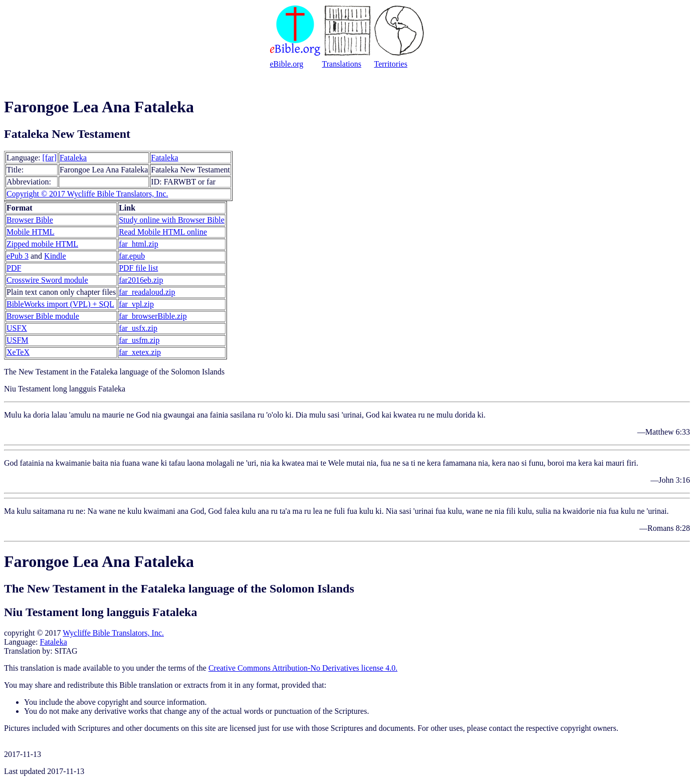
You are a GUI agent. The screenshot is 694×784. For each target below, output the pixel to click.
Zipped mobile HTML (42, 244)
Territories (390, 64)
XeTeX (18, 352)
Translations (342, 64)
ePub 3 (18, 256)
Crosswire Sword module (47, 280)
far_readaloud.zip (147, 292)
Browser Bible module (43, 316)
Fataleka (73, 157)
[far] (50, 157)
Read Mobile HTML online (163, 232)
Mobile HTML (31, 232)
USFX (17, 328)
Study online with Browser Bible (171, 220)
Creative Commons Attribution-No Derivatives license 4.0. (302, 668)
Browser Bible (30, 220)
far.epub (132, 256)
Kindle (55, 256)
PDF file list (138, 268)
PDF (14, 268)
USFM (18, 340)
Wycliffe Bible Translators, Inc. (113, 633)
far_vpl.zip (136, 304)
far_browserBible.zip (153, 316)
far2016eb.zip (141, 280)
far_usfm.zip (139, 340)
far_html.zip (138, 244)
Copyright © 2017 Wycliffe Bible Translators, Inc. (87, 193)
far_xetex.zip (140, 352)
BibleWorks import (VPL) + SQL (60, 304)
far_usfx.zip (138, 328)
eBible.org (287, 64)
